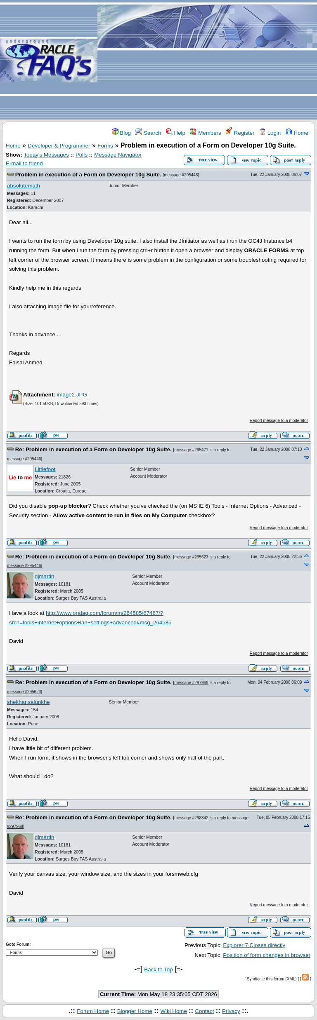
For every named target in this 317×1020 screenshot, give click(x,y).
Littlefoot (45, 469)
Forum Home (93, 1011)
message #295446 (181, 175)
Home (297, 133)
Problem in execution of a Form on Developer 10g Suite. (88, 174)
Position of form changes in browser (266, 955)
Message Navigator (118, 155)
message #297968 (191, 682)
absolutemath (23, 186)
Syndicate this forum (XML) (272, 979)
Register (240, 133)
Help (175, 133)
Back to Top (158, 969)
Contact (204, 1011)
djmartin (44, 576)
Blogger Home (134, 1011)
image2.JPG (72, 395)
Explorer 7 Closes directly (254, 945)
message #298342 (191, 818)
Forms (105, 146)
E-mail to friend (24, 163)
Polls (82, 155)
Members (205, 133)
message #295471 (191, 450)
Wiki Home (173, 1011)
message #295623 (191, 557)
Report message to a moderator (279, 420)
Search (148, 133)
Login (270, 133)
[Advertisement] (207, 60)
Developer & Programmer (59, 146)
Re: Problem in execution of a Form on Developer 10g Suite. (93, 449)
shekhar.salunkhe (28, 702)
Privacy (231, 1011)
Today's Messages (46, 155)
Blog (121, 133)
